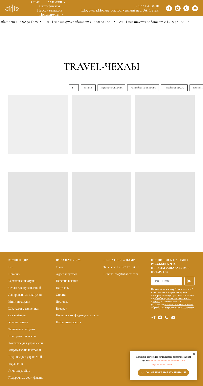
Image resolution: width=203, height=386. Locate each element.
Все (10, 267)
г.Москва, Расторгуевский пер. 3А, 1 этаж (127, 10)
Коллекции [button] (54, 2)
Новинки (14, 274)
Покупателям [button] (49, 14)
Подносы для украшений (25, 356)
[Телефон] (186, 8)
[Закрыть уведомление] (194, 354)
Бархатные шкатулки (22, 280)
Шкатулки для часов (22, 336)
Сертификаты (49, 6)
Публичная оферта (68, 322)
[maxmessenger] (178, 8)
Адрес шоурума (66, 274)
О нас (35, 2)
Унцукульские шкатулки (24, 349)
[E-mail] (173, 317)
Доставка (62, 301)
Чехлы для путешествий (24, 287)
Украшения (16, 363)
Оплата (61, 294)
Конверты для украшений (25, 343)
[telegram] (169, 8)
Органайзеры (17, 315)
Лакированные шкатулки (25, 294)
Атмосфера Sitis (19, 370)
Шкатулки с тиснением (23, 308)
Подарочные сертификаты (25, 377)
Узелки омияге (18, 322)
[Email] (195, 8)
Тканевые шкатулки (21, 329)
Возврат (61, 308)
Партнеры (62, 287)
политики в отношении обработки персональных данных (172, 306)
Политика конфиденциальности (77, 315)
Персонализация (49, 10)
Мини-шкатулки (19, 301)
